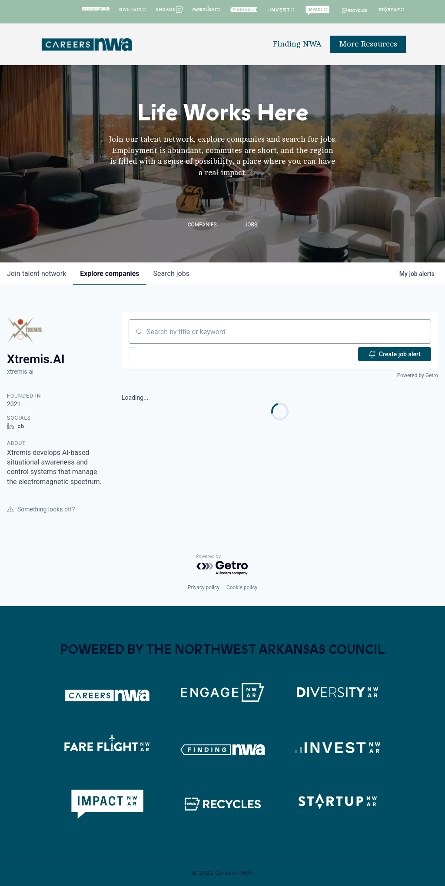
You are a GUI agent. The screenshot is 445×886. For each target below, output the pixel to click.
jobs (171, 273)
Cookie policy (241, 587)
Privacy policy (203, 587)
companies (109, 273)
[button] (157, 354)
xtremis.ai (20, 371)
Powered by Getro (417, 375)
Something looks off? (41, 509)
